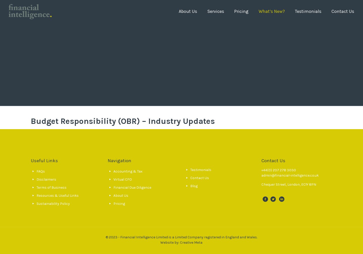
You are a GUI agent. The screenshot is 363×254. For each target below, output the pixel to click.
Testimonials (200, 170)
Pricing (119, 204)
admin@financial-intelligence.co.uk (290, 175)
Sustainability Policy (53, 204)
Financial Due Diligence (132, 187)
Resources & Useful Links (58, 195)
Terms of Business (52, 187)
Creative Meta (191, 242)
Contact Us (199, 178)
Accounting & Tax (127, 171)
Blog (194, 186)
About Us (120, 195)
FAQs (41, 171)
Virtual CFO (122, 179)
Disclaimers (46, 179)
